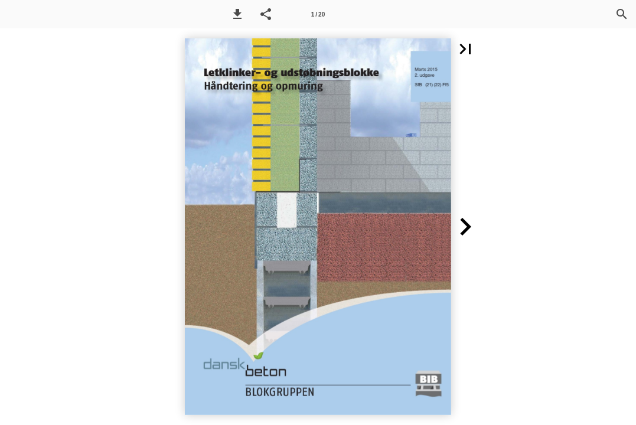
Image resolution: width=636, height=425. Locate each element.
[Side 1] (318, 14)
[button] (237, 14)
